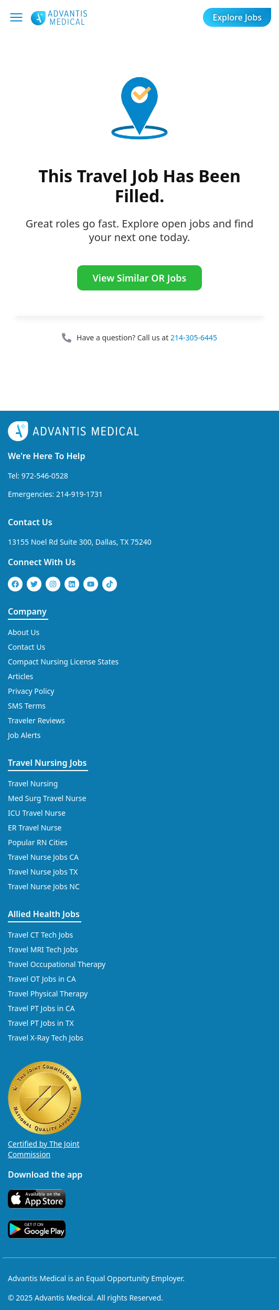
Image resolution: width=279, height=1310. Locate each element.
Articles (20, 676)
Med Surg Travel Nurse (47, 798)
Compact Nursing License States (63, 662)
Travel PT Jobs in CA (41, 1008)
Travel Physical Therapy (48, 994)
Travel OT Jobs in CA (42, 979)
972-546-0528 (45, 476)
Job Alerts (24, 735)
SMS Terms (27, 706)
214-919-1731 (79, 494)
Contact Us (30, 522)
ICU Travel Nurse (37, 813)
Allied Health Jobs (44, 914)
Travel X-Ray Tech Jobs (45, 1038)
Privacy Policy (31, 691)
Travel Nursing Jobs (47, 762)
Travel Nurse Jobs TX (43, 872)
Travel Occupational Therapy (56, 964)
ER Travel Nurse (35, 828)
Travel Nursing (33, 783)
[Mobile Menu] (16, 17)
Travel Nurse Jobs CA (43, 857)
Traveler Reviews (36, 720)
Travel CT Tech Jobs (40, 935)
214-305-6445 (193, 337)
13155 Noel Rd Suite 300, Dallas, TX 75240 (80, 542)
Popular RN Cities (38, 842)
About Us (23, 632)
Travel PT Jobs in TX (41, 1023)
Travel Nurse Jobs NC (44, 886)
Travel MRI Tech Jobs (43, 949)
